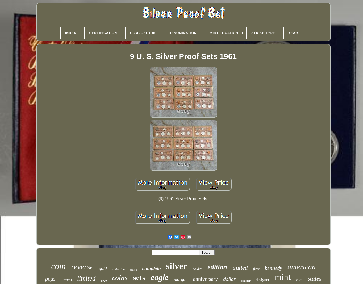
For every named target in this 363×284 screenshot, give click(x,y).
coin (58, 266)
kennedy (273, 268)
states (315, 278)
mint (283, 277)
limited (86, 278)
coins (120, 278)
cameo (66, 279)
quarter (246, 280)
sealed (133, 269)
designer (262, 280)
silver (176, 266)
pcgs (50, 278)
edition (217, 267)
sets (139, 277)
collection (118, 269)
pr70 (104, 280)
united (240, 267)
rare (299, 280)
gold (103, 268)
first (256, 269)
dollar (229, 279)
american (301, 267)
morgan (181, 279)
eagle (160, 277)
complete (151, 268)
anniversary (205, 279)
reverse (82, 266)
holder (197, 269)
